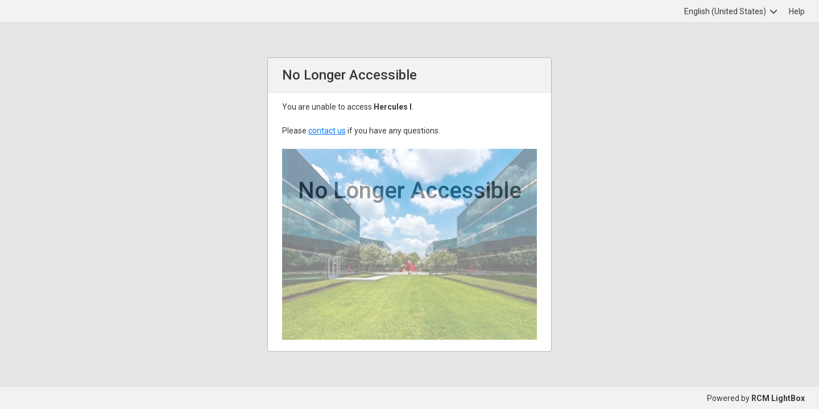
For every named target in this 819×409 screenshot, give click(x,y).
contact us (327, 130)
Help (797, 11)
